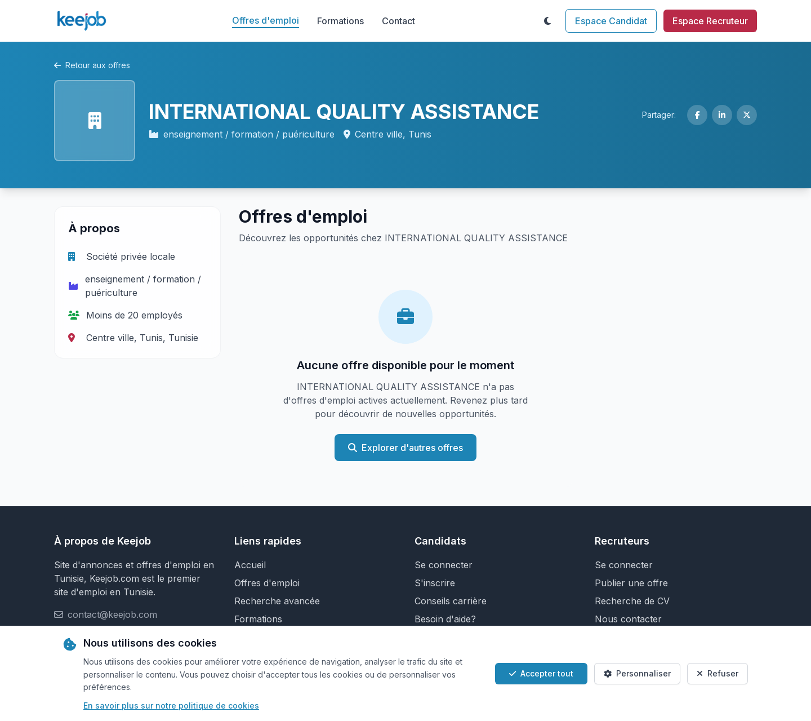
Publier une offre (631, 583)
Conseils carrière (451, 601)
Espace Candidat (611, 20)
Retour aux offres (92, 65)
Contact (398, 20)
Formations (340, 20)
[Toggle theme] (547, 21)
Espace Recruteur (710, 20)
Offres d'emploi (265, 20)
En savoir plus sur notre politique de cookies (171, 705)
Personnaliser (637, 673)
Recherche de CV (632, 601)
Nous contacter (628, 619)
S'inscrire (435, 583)
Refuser (717, 673)
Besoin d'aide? (445, 619)
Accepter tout (541, 673)
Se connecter (444, 564)
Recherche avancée (277, 601)
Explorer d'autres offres (405, 447)
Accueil (250, 564)
